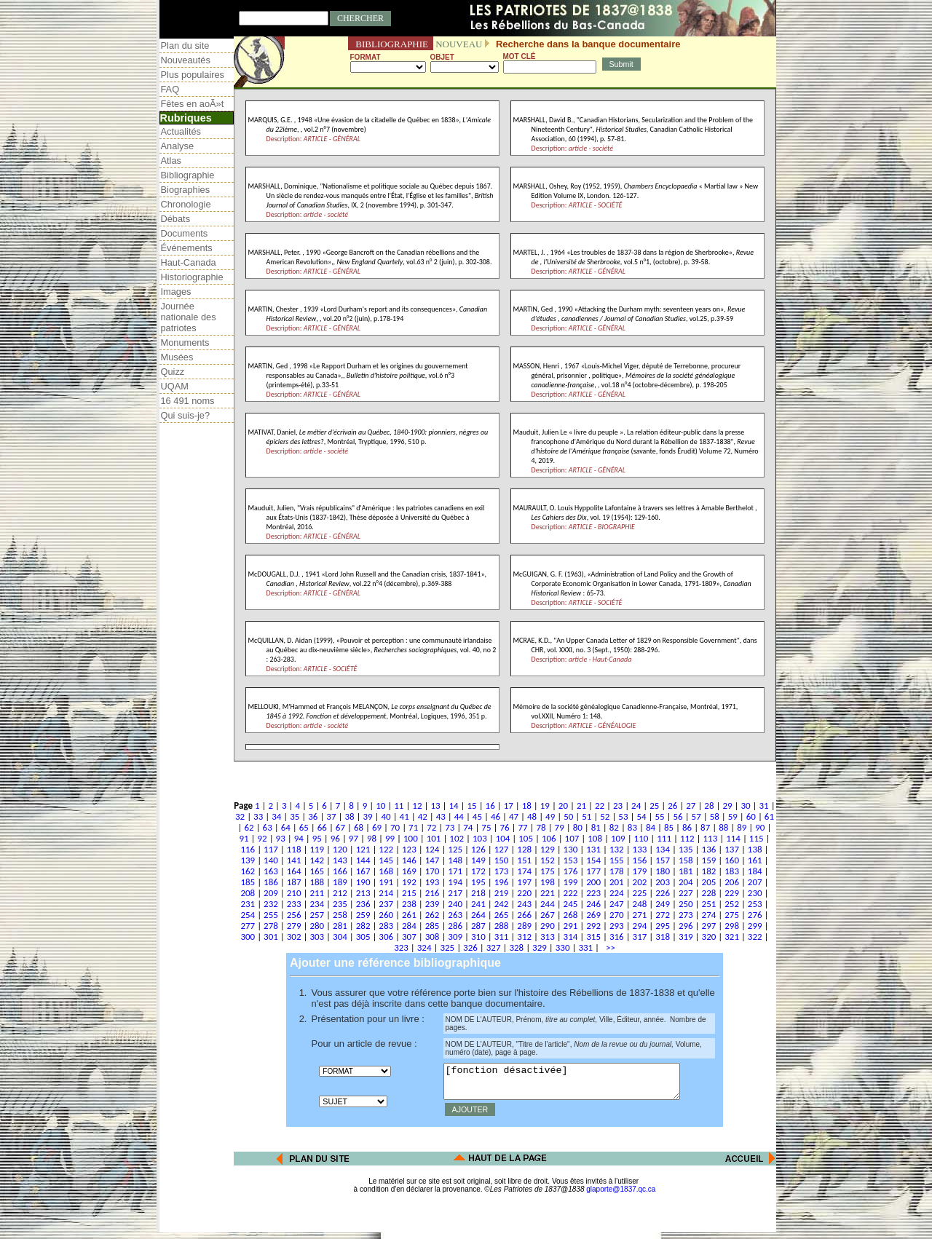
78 (541, 827)
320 (709, 936)
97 (353, 838)
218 (478, 892)
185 (247, 881)
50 (568, 816)
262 (432, 914)
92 (262, 838)
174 (524, 871)
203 (662, 881)
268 (571, 914)
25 (654, 805)
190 (363, 881)
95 (317, 838)
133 (640, 849)
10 (380, 805)
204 (686, 881)
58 (714, 816)
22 (599, 805)
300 (247, 936)
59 (733, 816)
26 (672, 805)
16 (490, 805)
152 (547, 860)
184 (755, 871)
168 (386, 871)
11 (398, 805)
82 (614, 827)
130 (571, 849)
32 (240, 816)
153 (571, 860)
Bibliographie (188, 175)
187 (294, 881)
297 (709, 925)
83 (632, 827)
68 (358, 827)
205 (709, 881)
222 (571, 892)
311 (501, 936)
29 (727, 805)
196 (501, 881)
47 (513, 816)
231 (247, 903)
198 (547, 881)
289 (524, 925)
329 (539, 947)
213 (363, 892)
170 (432, 871)
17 (508, 805)
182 (709, 871)
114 (733, 838)
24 (636, 805)
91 (243, 838)
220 (524, 892)
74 (468, 827)
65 (304, 827)
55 (659, 816)
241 (478, 903)
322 (755, 936)
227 (686, 892)
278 (271, 925)
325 (447, 947)
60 (751, 816)
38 (349, 816)
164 (294, 871)
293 (616, 925)
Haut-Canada (188, 262)
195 (478, 881)
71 (413, 827)
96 (335, 838)
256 (294, 914)
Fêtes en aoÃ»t (192, 103)
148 (455, 860)
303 (316, 936)
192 (409, 881)
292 (593, 925)
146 (409, 860)
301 (271, 936)
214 (386, 892)
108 (595, 838)
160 (731, 860)
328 (516, 947)
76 (504, 827)
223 (593, 892)
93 (280, 838)
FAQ (170, 89)
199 (571, 881)
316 (616, 936)
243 (524, 903)
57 (696, 816)
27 (690, 805)
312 (524, 936)
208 (247, 892)
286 (455, 925)
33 (258, 816)
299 (755, 925)
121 (363, 849)
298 (731, 925)
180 (662, 871)
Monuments (185, 342)
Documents (184, 233)
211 (316, 892)
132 (616, 849)
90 (760, 827)
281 (340, 925)
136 (709, 849)
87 (705, 827)
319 (686, 936)
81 (596, 827)
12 (417, 805)
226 (662, 892)
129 (547, 849)
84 (650, 827)
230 (755, 892)
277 (247, 925)
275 (731, 914)
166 (340, 871)
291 (571, 925)
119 (316, 849)
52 (604, 816)
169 (409, 871)
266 (524, 914)
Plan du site (185, 45)
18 (527, 805)
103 (480, 838)
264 (478, 914)
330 (563, 947)
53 (623, 816)
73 (449, 827)
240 (455, 903)
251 (709, 903)
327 (493, 947)
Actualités (181, 131)
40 (386, 816)
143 (340, 860)
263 (455, 914)
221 (547, 892)
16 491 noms (188, 400)
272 (662, 914)
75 (486, 827)
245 (571, 903)
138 (755, 849)
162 (247, 871)
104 (503, 838)
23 (618, 805)
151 (524, 860)
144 (363, 860)
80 (577, 827)
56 (678, 816)
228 (709, 892)
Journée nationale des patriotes (188, 317)
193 (432, 881)
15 (472, 805)
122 (386, 849)
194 (455, 881)
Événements (187, 247)
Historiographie (192, 277)
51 (586, 816)
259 (363, 914)
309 (455, 936)
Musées (177, 357)
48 (532, 816)
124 (432, 849)
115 (756, 838)
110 (641, 838)
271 (640, 914)
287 (478, 925)
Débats (176, 218)
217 (455, 892)
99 (390, 838)
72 (431, 827)
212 (340, 892)
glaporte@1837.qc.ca (620, 1196)
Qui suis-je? (185, 415)
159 (709, 860)
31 (764, 805)
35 (294, 816)
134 (662, 849)
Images (176, 291)
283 (386, 925)
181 (686, 871)
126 (478, 849)
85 (669, 827)
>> (608, 947)
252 (731, 903)
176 (571, 871)
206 (731, 881)
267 (547, 914)
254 (247, 914)
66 (322, 827)
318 (662, 936)
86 (687, 827)
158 (686, 860)
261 (409, 914)
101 (434, 838)
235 (340, 903)
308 (432, 936)
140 (271, 860)
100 (410, 838)
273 (686, 914)
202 (640, 881)
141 (294, 860)
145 (386, 860)
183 (731, 871)
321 (731, 936)
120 (340, 849)
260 (386, 914)
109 (618, 838)
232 (271, 903)
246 (593, 903)
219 (501, 892)
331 (585, 947)
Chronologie (186, 204)
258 (340, 914)
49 (550, 816)
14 (453, 805)
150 (501, 860)
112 (687, 838)
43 (441, 816)
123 (409, 849)
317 (640, 936)
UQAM (175, 386)
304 (340, 936)
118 (294, 849)
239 (432, 903)
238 (409, 903)
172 (478, 871)
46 (495, 816)
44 (459, 816)
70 (395, 827)
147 (432, 860)
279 (294, 925)
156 (640, 860)
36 (312, 816)
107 (572, 838)
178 (616, 871)
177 (593, 871)
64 (286, 827)
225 (640, 892)
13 (435, 805)
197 (524, 881)
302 (294, 936)
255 (271, 914)
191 (386, 881)
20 (563, 805)
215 (409, 892)
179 (640, 871)
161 (755, 860)
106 (549, 838)
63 (267, 827)
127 (501, 849)
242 (501, 903)
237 (386, 903)
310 (478, 936)
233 (294, 903)
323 (401, 947)
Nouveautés (185, 60)
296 (686, 925)
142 (316, 860)
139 (247, 860)
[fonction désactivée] (575, 1085)
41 (404, 816)
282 (363, 925)
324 (424, 947)
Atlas (171, 160)
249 (662, 903)
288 (501, 925)
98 (371, 838)
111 (664, 838)
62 (249, 827)
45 (477, 816)
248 (640, 903)
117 (271, 849)
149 (478, 860)
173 (501, 871)
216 (432, 892)
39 (367, 816)
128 (524, 849)
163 (271, 871)
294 (640, 925)
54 (641, 816)
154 (593, 860)
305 (363, 936)
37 (331, 816)
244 (547, 903)
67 (340, 827)
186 (271, 881)
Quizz (173, 371)
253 (755, 903)
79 (559, 827)
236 (363, 903)
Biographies (185, 189)
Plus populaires (193, 74)
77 (522, 827)
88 (723, 827)
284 (409, 925)
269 (593, 914)
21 (581, 805)
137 (731, 849)
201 (616, 881)
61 (769, 816)
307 (409, 936)
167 (363, 871)
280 (316, 925)
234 (316, 903)
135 (686, 849)
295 (662, 925)
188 (316, 881)
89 (741, 827)
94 (299, 838)
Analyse (177, 145)
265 (501, 914)
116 (247, 849)
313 (547, 936)
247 (616, 903)
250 (686, 903)
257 (316, 914)
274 (709, 914)
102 (456, 838)
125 (455, 849)
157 (662, 860)
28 (709, 805)
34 (276, 816)
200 (593, 881)
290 (547, 925)
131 (593, 849)
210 (294, 892)
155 (616, 860)
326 (470, 947)
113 (710, 838)
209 (271, 892)
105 (525, 838)
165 (316, 871)
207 (755, 881)
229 (731, 892)
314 (571, 936)
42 (422, 816)
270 (616, 914)
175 (547, 871)
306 (386, 936)
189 (340, 881)
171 (455, 871)
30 (745, 805)
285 (432, 925)
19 (545, 805)
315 (593, 936)
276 (755, 914)
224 (616, 892)
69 (377, 827)
